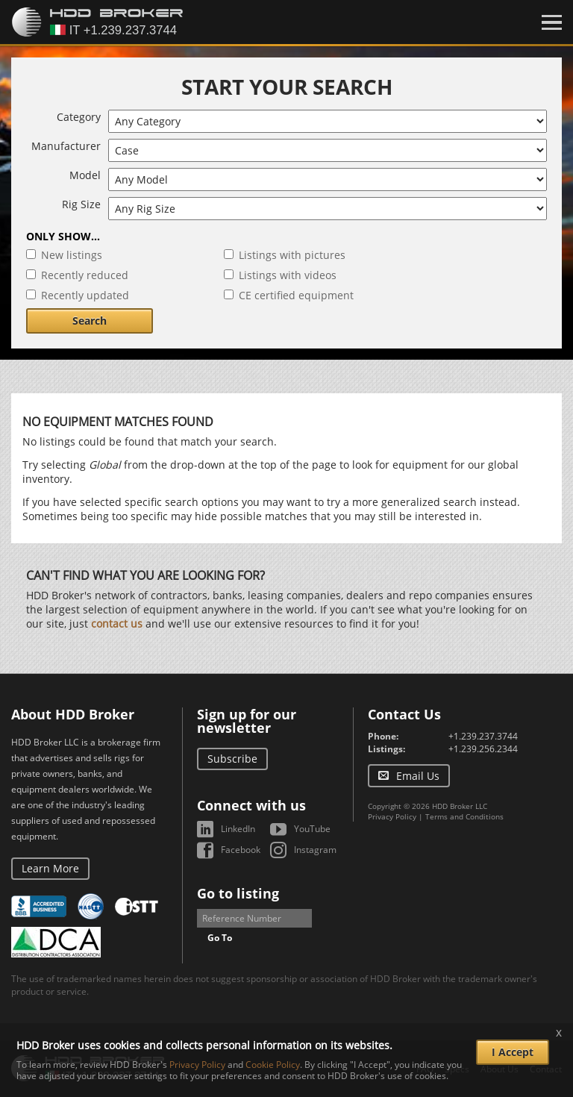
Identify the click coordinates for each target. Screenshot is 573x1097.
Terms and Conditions (464, 816)
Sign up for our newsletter (246, 721)
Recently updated (85, 295)
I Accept (512, 1052)
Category (79, 117)
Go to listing (238, 893)
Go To (219, 937)
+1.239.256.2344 (483, 749)
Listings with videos (287, 275)
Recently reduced (84, 275)
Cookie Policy (272, 1064)
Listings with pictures (292, 255)
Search (89, 320)
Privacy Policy (392, 816)
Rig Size (81, 204)
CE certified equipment (296, 295)
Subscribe (232, 758)
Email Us (417, 776)
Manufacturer (66, 146)
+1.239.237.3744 (483, 736)
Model (85, 175)
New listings (71, 255)
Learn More (50, 868)
